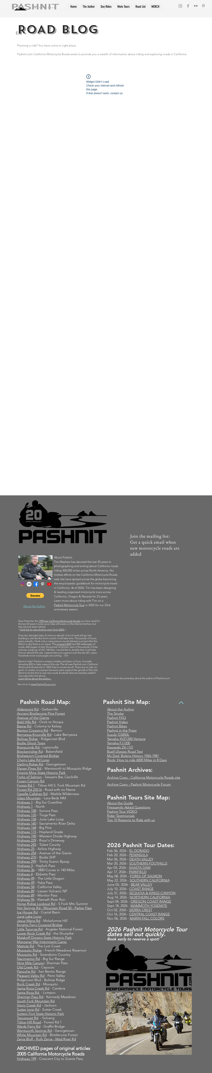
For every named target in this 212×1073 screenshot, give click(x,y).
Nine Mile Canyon (30, 963)
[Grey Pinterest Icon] (203, 5)
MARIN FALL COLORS (147, 918)
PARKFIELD (137, 872)
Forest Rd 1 (26, 785)
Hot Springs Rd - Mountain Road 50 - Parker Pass (54, 908)
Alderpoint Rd (27, 709)
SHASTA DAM (139, 868)
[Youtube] (49, 584)
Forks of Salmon (29, 777)
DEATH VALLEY (141, 859)
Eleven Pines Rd (29, 768)
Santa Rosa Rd (28, 993)
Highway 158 (26, 819)
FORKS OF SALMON (146, 876)
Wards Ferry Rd (28, 1026)
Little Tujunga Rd (29, 929)
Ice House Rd (27, 912)
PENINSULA (138, 855)
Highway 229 (26, 840)
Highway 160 (26, 823)
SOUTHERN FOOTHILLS (148, 863)
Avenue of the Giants (33, 718)
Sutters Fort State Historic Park (40, 1014)
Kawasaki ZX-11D (120, 747)
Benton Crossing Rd (32, 730)
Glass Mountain (29, 798)
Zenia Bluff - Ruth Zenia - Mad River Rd (46, 1039)
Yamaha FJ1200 (118, 743)
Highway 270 (26, 857)
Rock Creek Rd (28, 984)
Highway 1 (25, 802)
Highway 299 (26, 861)
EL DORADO (139, 851)
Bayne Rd (24, 726)
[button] (35, 595)
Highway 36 (25, 870)
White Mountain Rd (32, 1035)
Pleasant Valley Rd (30, 976)
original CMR (64, 644)
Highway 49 (25, 878)
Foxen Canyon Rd (30, 781)
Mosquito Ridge (29, 950)
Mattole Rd (25, 946)
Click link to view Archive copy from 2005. (42, 629)
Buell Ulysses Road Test (125, 751)
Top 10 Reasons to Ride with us (131, 820)
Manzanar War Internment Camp (42, 942)
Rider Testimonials (121, 816)
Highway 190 (26, 836)
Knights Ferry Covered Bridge (39, 925)
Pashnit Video (117, 722)
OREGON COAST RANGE (151, 901)
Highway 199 (26, 1059)
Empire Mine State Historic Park (41, 773)
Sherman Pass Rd (30, 997)
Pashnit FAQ (116, 718)
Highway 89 (25, 891)
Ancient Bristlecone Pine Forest (41, 713)
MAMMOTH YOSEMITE (149, 906)
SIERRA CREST (140, 910)
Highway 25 (25, 849)
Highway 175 (26, 832)
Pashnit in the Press (122, 730)
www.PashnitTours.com (43, 684)
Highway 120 (26, 815)
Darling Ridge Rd (30, 764)
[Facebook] (35, 584)
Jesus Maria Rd (28, 921)
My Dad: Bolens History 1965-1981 (133, 756)
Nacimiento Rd (28, 959)
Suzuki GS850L (118, 735)
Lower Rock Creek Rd (33, 933)
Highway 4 (25, 874)
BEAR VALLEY (141, 885)
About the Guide (120, 803)
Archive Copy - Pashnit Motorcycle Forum (139, 784)
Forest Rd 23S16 (29, 790)
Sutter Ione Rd (28, 1009)
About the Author (120, 709)
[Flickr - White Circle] (29, 584)
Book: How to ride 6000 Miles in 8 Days (137, 760)
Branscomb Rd (28, 747)
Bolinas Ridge (27, 739)
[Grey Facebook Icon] (188, 5)
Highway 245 (26, 845)
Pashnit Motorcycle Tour (69, 605)
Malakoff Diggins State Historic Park (44, 938)
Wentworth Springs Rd (34, 1031)
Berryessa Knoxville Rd (34, 735)
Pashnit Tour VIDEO (122, 811)
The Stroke (115, 713)
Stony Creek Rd (29, 1005)
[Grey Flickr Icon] (195, 5)
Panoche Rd (26, 971)
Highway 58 (25, 887)
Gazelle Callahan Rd (32, 794)
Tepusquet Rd (27, 1018)
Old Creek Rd (27, 967)
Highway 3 (25, 866)
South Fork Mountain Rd (36, 1001)
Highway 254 (26, 853)
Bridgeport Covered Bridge (38, 756)
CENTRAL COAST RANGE (149, 914)
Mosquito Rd (27, 954)
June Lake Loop (29, 916)
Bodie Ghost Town (31, 743)
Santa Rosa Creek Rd (33, 988)
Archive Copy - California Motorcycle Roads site (143, 777)
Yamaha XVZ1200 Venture (126, 739)
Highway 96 (25, 899)
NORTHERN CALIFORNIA (150, 897)
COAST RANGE (141, 889)
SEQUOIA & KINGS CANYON (152, 893)
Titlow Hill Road (29, 1022)
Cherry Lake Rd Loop (33, 760)
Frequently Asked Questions (128, 807)
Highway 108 (26, 811)
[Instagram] (180, 5)
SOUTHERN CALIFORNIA (150, 880)
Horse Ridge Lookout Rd (36, 904)
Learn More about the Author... (35, 678)
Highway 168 (26, 828)
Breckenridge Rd (30, 751)
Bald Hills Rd (26, 722)
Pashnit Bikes (117, 726)
